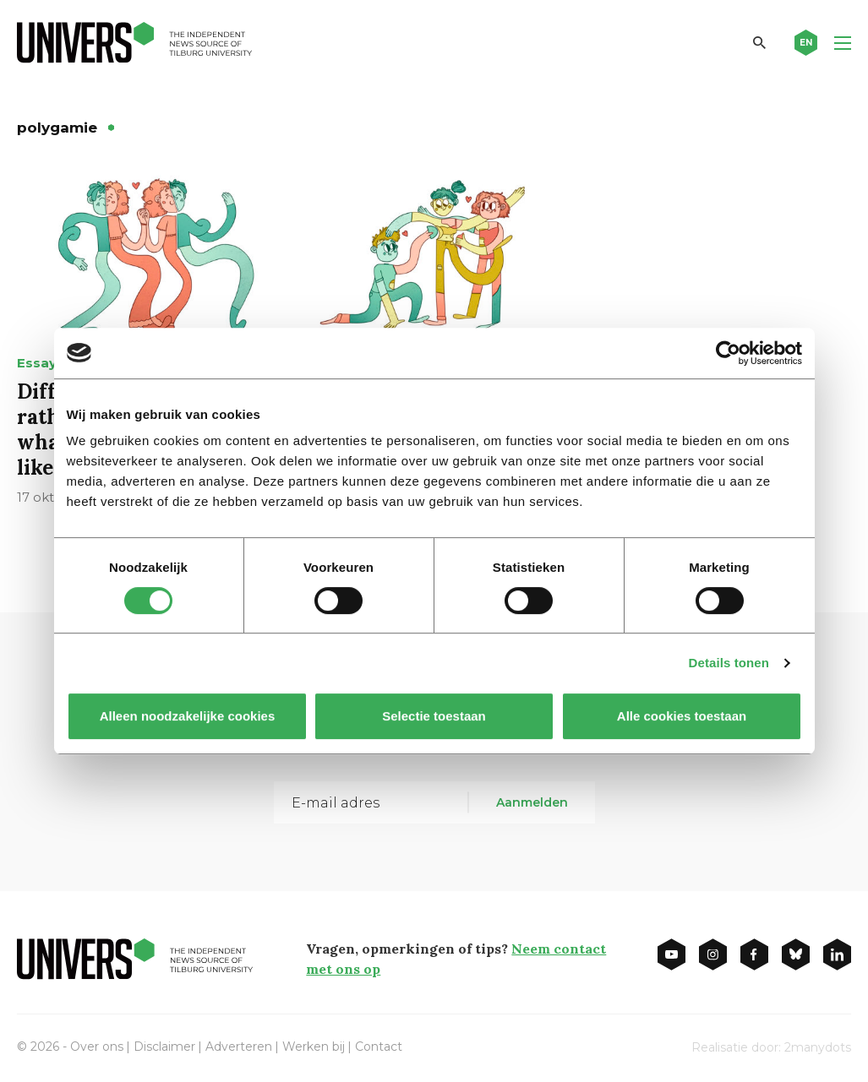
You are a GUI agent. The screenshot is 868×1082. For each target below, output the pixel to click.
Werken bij (313, 1046)
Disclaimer (164, 1046)
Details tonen (729, 662)
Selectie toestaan (434, 716)
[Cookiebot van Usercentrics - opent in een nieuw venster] (728, 353)
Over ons (96, 1046)
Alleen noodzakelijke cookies (187, 716)
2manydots (817, 1047)
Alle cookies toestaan (680, 716)
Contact (378, 1046)
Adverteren (238, 1046)
